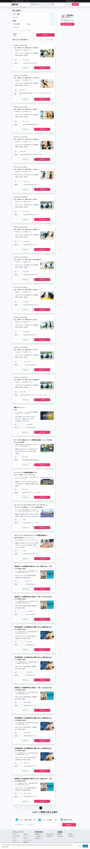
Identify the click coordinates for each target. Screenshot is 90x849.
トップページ (15, 7)
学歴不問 (25, 55)
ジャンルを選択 (45, 820)
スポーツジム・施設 (28, 451)
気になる (25, 67)
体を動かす (21, 55)
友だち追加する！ (67, 24)
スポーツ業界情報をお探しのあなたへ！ (67, 16)
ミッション (14, 842)
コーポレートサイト (28, 840)
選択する (52, 14)
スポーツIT (33, 416)
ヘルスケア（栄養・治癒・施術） (30, 575)
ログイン (68, 4)
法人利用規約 (49, 836)
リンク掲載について (39, 836)
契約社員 (20, 416)
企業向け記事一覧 (50, 834)
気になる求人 (60, 836)
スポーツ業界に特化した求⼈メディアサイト (21, 1)
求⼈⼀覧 (14, 838)
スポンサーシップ (18, 418)
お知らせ (14, 840)
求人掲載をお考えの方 (70, 1)
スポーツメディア (26, 416)
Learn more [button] (5, 846)
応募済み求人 (71, 836)
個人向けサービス (35, 516)
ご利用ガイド (15, 834)
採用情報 (25, 842)
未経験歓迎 (36, 53)
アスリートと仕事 (30, 418)
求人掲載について (39, 834)
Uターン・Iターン (27, 516)
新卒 (21, 577)
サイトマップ (26, 836)
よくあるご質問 (15, 836)
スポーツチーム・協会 (19, 451)
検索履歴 (70, 834)
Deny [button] (80, 846)
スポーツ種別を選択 (23, 820)
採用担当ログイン (39, 838)
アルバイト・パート (19, 53)
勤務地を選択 (66, 820)
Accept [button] (85, 846)
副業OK (28, 24)
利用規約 (25, 834)
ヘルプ (77, 1)
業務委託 (17, 449)
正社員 (16, 416)
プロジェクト (17, 547)
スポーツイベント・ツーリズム (21, 545)
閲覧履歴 (59, 834)
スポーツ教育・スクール (28, 53)
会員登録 (75, 4)
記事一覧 (25, 838)
